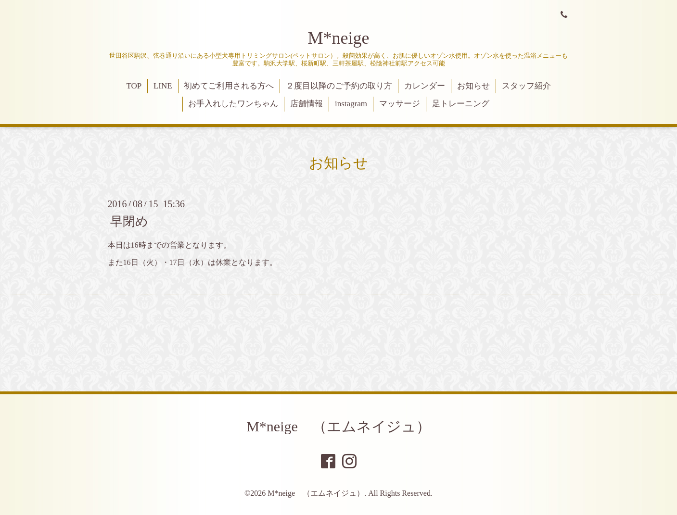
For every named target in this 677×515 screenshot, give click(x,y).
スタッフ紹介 (526, 85)
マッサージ (399, 103)
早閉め (129, 221)
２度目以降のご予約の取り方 (339, 85)
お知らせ (473, 85)
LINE (162, 85)
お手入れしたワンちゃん (233, 103)
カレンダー (424, 85)
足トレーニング (460, 103)
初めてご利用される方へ (229, 85)
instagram (351, 103)
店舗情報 (306, 103)
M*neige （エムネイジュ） (338, 426)
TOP (133, 85)
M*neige (339, 38)
